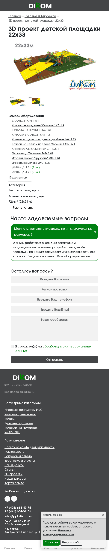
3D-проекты (13, 474)
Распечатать (20, 207)
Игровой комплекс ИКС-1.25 (31, 163)
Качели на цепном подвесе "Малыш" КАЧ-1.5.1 (43, 144)
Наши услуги (14, 465)
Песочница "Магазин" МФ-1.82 (32, 153)
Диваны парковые (18, 423)
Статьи (10, 469)
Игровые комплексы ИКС (23, 409)
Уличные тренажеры (20, 414)
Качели (10, 418)
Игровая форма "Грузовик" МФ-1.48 (36, 158)
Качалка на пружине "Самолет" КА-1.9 (38, 125)
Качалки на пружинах (20, 427)
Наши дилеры (15, 478)
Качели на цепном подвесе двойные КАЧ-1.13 (44, 139)
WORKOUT (12, 432)
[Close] (103, 515)
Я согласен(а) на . (53, 349)
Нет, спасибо (71, 542)
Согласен (51, 542)
